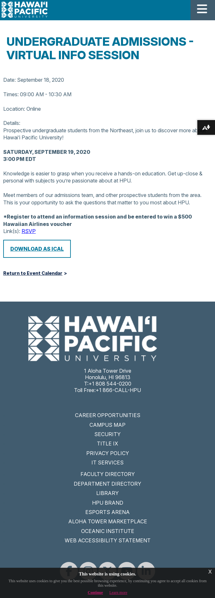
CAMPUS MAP (107, 425)
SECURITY (107, 434)
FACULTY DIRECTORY (107, 474)
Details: (11, 123)
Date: (9, 80)
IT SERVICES (107, 462)
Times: (11, 94)
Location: (14, 109)
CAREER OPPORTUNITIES (107, 415)
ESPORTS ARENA (107, 512)
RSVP (29, 231)
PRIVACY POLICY (107, 453)
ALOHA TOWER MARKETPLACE (107, 521)
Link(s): (11, 231)
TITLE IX (107, 443)
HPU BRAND (107, 503)
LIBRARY (107, 493)
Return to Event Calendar (32, 273)
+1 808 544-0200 (110, 383)
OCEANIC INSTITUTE (107, 531)
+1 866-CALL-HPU (118, 390)
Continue (95, 592)
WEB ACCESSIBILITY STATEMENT (108, 540)
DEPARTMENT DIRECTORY (107, 484)
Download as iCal (37, 249)
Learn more (118, 592)
